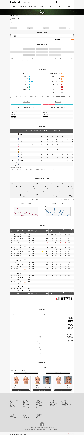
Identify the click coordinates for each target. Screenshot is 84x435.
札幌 (18, 253)
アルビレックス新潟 (26, 408)
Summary (50, 395)
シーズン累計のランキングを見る (66, 199)
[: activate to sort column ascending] (14, 131)
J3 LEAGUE (37, 395)
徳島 (18, 236)
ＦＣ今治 (24, 414)
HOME (14, 6)
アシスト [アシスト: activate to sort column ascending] (61, 131)
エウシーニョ (70, 321)
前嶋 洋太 (13, 116)
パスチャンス (55, 78)
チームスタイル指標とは (65, 403)
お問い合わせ (51, 427)
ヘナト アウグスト (37, 346)
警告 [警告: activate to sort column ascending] (66, 131)
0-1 (22, 247)
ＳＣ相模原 (37, 400)
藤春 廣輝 (13, 114)
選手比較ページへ (58, 372)
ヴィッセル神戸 (12, 413)
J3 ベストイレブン (52, 405)
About (59, 6)
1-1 (22, 240)
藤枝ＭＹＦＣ (25, 412)
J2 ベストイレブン (52, 402)
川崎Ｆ (17, 266)
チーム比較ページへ (26, 372)
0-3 (22, 236)
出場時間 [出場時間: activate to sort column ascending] (41, 131)
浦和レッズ (11, 399)
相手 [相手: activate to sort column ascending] (18, 231)
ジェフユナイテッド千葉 (14, 400)
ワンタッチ (22, 76)
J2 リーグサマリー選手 (52, 401)
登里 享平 (45, 116)
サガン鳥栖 (24, 415)
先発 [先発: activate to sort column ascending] (31, 131)
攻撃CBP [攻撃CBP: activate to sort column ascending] (46, 231)
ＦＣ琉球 (37, 417)
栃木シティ (24, 403)
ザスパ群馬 (37, 399)
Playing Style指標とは (60, 96)
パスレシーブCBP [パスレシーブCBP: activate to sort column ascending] (64, 231)
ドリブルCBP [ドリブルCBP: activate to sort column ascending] (59, 231)
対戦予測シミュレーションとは (66, 404)
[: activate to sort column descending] (11, 131)
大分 (18, 247)
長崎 (21, 154)
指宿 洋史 (70, 341)
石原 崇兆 (45, 114)
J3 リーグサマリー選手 (52, 404)
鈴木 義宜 (70, 328)
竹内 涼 (39, 337)
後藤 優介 (70, 337)
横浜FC (17, 249)
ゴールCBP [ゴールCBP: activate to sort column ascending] (72, 231)
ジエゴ (44, 117)
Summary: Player (32, 6)
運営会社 (46, 427)
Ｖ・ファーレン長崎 (13, 417)
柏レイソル (11, 401)
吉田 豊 (45, 111)
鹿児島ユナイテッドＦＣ (39, 416)
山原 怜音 (70, 327)
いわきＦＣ (24, 402)
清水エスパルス (12, 407)
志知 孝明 (13, 117)
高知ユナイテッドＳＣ (39, 413)
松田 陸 (13, 112)
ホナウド (39, 334)
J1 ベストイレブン (52, 399)
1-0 (22, 262)
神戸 (21, 134)
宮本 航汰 (39, 340)
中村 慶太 (39, 344)
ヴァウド (71, 318)
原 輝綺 (39, 336)
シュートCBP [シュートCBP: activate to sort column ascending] (68, 231)
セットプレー (22, 84)
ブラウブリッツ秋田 (26, 400)
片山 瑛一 (70, 320)
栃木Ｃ (21, 160)
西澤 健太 (39, 341)
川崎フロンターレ (12, 405)
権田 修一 (39, 317)
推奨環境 (35, 427)
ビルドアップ (55, 81)
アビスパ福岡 (12, 416)
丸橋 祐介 (45, 112)
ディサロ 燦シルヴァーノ (67, 339)
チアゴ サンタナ (69, 334)
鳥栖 (18, 277)
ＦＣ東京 (11, 402)
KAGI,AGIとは (63, 401)
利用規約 (32, 427)
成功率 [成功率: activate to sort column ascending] (55, 131)
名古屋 (17, 251)
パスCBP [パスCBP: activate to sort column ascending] (51, 231)
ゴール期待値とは (64, 405)
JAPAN (41, 6)
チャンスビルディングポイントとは (34, 199)
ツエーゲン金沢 (38, 403)
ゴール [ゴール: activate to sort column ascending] (45, 131)
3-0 (22, 255)
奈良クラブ (37, 407)
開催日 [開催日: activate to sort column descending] (14, 231)
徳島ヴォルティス (25, 413)
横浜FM (17, 258)
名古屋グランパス (12, 408)
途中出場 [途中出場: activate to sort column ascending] (36, 131)
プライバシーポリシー (41, 427)
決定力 (24, 73)
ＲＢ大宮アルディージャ (27, 404)
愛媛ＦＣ (37, 412)
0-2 (22, 238)
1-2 (22, 258)
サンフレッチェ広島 (13, 415)
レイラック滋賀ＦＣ (39, 405)
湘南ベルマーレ (25, 406)
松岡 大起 (39, 353)
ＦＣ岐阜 (37, 404)
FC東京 (17, 255)
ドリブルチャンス (54, 73)
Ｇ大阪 (17, 242)
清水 (21, 149)
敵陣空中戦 (23, 89)
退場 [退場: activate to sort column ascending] (71, 131)
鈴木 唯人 (39, 347)
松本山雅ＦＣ (38, 401)
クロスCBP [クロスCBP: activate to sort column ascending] (55, 231)
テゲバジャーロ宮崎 (26, 417)
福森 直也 (70, 324)
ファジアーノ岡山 (12, 414)
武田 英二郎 (14, 111)
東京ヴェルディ (12, 403)
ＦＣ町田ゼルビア (12, 404)
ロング (23, 81)
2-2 (22, 264)
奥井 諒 (71, 323)
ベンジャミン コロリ (36, 352)
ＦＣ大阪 (37, 406)
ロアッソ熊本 (38, 415)
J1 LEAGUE (11, 395)
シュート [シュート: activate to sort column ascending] (51, 131)
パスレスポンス (22, 87)
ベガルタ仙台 (25, 399)
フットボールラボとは (65, 399)
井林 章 (71, 325)
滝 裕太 (39, 349)
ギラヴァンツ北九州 (39, 414)
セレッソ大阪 (12, 412)
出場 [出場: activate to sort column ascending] (26, 131)
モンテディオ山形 (25, 401)
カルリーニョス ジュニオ (67, 336)
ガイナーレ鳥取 (38, 408)
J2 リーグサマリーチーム (53, 400)
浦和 (18, 238)
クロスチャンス (54, 76)
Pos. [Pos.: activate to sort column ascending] (32, 231)
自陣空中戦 (55, 84)
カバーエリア (55, 92)
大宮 (21, 139)
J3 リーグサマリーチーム (53, 403)
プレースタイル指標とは (65, 402)
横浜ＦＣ (24, 405)
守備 (57, 87)
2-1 (22, 234)
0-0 (22, 242)
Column (50, 6)
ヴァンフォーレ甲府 (26, 407)
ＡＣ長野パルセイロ (39, 402)
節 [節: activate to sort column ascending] (11, 231)
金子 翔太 (39, 350)
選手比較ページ (21, 390)
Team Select (68, 6)
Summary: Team (23, 6)
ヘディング (22, 78)
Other (62, 395)
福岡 (18, 284)
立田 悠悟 (70, 317)
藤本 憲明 (70, 340)
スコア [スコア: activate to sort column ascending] (21, 230)
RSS (72, 39)
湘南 (18, 245)
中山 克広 (39, 339)
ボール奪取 (55, 89)
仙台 (18, 279)
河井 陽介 (39, 343)
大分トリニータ (25, 416)
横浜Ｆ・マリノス (12, 406)
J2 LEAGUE (24, 395)
